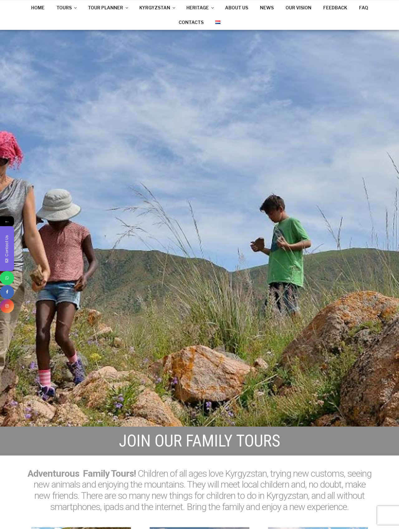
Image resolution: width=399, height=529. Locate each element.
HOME (38, 7)
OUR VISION (298, 7)
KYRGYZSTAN (157, 7)
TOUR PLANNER (108, 7)
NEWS (267, 7)
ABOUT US (236, 7)
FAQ (363, 7)
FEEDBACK (335, 7)
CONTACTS (191, 22)
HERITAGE (200, 7)
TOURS (67, 7)
